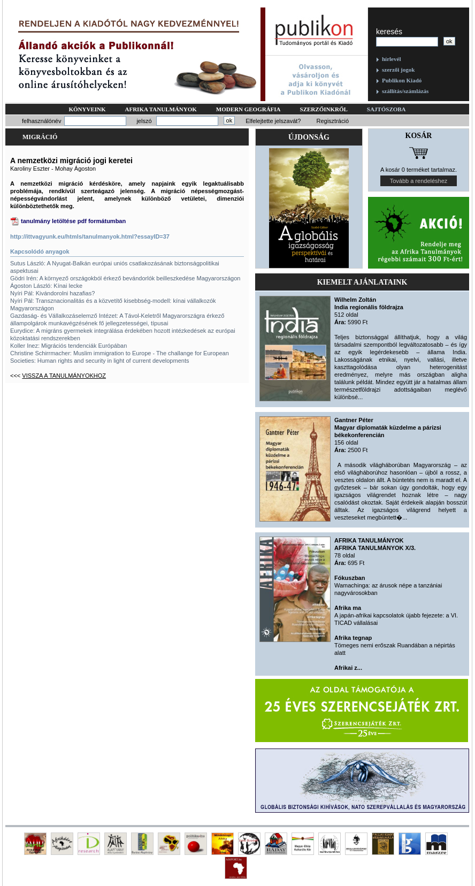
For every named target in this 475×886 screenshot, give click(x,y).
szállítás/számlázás (405, 91)
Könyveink (86, 109)
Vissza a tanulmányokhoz (64, 375)
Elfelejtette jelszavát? (273, 121)
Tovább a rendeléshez (419, 181)
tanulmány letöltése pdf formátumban (73, 221)
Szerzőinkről (324, 109)
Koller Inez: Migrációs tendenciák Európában (68, 345)
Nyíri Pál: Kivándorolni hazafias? (52, 293)
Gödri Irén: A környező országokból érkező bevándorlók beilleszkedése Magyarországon (125, 278)
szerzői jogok (398, 69)
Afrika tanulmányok (161, 109)
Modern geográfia (248, 109)
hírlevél (391, 59)
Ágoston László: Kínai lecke (46, 285)
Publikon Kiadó (402, 80)
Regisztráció (332, 121)
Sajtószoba (386, 109)
